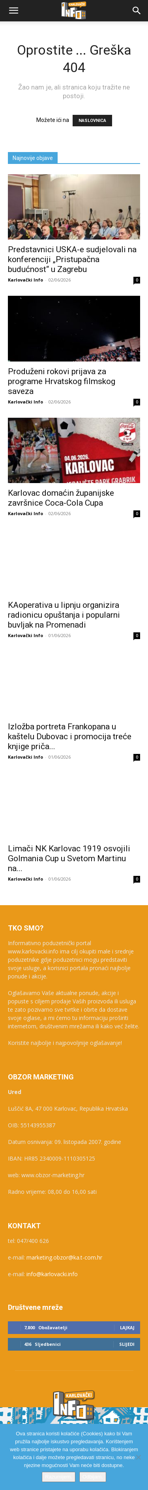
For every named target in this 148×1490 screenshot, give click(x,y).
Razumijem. (58, 1477)
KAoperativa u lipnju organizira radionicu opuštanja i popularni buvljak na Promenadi (64, 615)
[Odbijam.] (138, 1457)
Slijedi (127, 1344)
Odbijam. (92, 1477)
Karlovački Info (25, 280)
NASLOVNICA (92, 120)
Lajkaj (127, 1327)
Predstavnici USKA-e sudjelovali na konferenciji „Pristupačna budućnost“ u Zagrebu (72, 259)
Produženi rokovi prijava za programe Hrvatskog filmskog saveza (61, 381)
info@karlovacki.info (52, 1274)
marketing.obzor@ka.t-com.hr (64, 1257)
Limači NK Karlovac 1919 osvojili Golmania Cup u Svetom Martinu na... (69, 858)
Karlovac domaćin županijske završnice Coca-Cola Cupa (61, 498)
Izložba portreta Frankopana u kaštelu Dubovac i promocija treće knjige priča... (69, 736)
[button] (13, 10)
